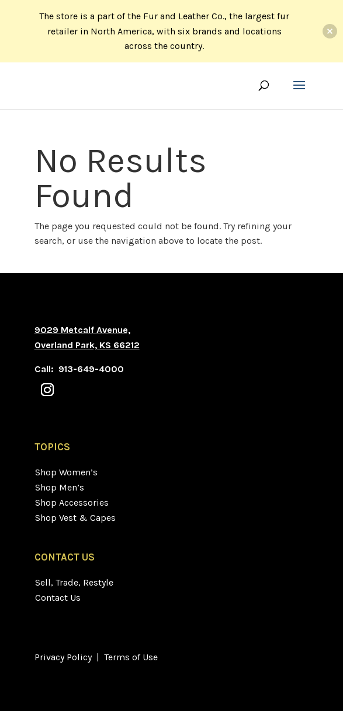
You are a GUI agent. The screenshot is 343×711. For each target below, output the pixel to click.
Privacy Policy (63, 657)
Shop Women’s (66, 472)
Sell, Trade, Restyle (74, 582)
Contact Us (58, 597)
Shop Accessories (72, 502)
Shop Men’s (59, 487)
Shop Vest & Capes (75, 517)
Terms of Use (131, 657)
